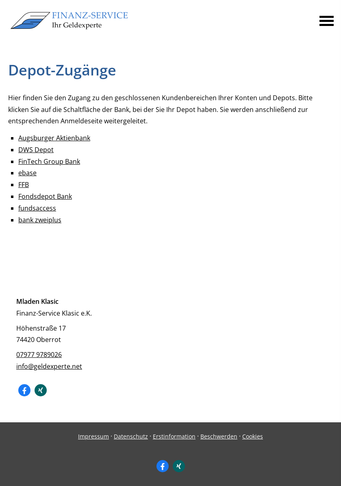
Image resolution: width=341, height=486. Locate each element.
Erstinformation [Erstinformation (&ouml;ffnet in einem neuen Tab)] (174, 436)
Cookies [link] (252, 436)
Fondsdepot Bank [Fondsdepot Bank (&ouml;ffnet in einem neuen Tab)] (45, 196)
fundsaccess (37, 208)
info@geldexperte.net (49, 366)
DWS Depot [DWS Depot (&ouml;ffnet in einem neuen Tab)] (36, 149)
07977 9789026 (39, 354)
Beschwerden (218, 436)
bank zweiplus (39, 219)
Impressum (93, 436)
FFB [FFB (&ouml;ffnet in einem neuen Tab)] (23, 184)
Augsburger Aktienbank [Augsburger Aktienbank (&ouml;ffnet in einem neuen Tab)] (54, 137)
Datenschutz (131, 436)
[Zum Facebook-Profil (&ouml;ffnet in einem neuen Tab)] (24, 390)
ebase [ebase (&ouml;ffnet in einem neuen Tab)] (27, 172)
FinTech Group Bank (49, 161)
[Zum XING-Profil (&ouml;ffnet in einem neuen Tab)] (41, 390)
